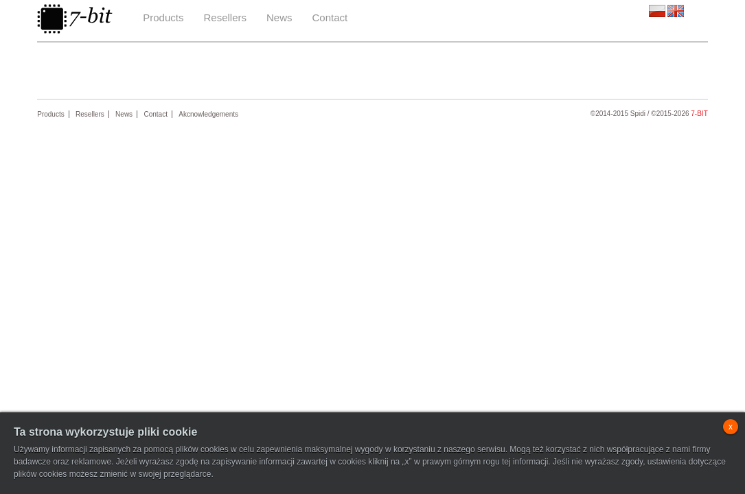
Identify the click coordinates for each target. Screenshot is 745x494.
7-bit (699, 113)
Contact (330, 17)
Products (163, 17)
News (279, 17)
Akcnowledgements (208, 114)
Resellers (225, 17)
